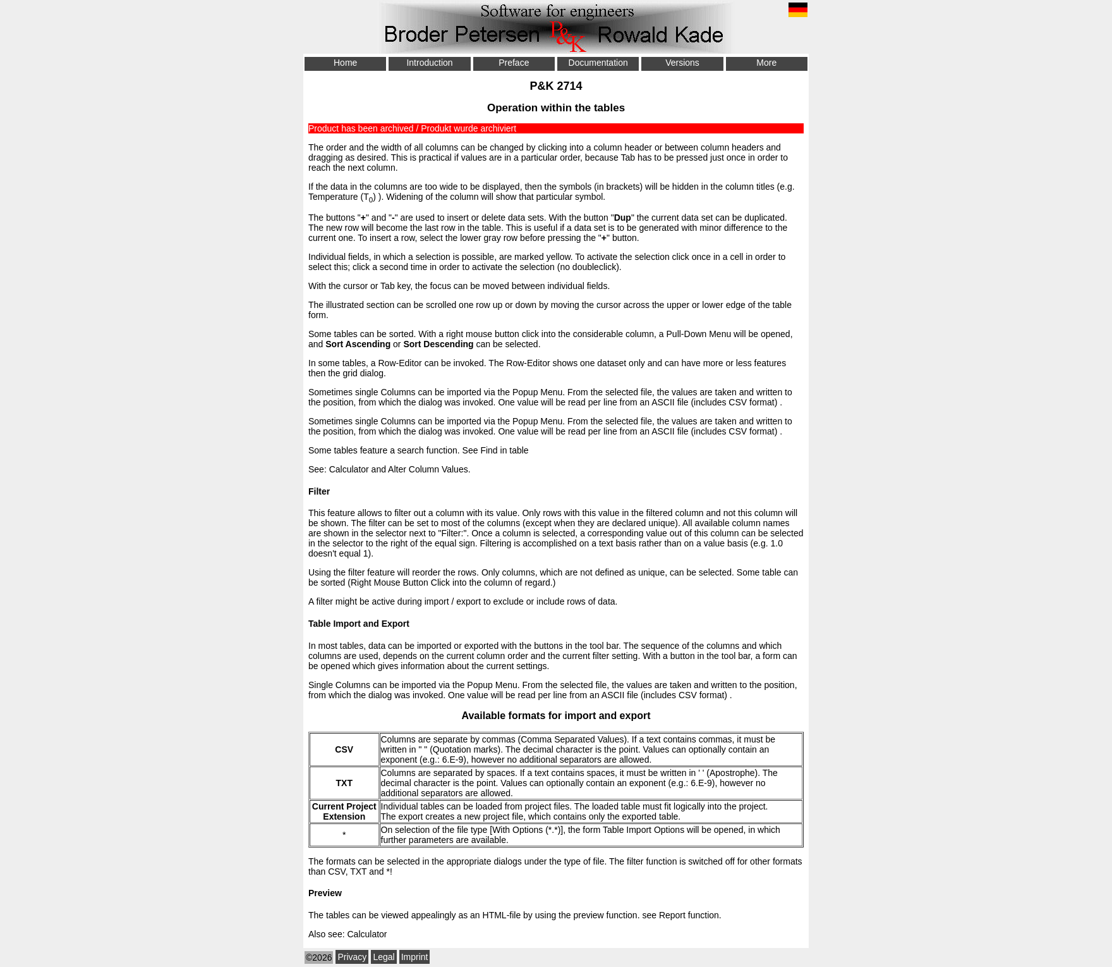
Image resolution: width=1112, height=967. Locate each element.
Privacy (351, 957)
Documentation (598, 63)
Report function (689, 915)
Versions (682, 63)
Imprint (414, 957)
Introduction (429, 63)
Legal (383, 957)
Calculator (349, 469)
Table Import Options (643, 830)
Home (345, 63)
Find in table (504, 450)
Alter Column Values (428, 469)
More (766, 63)
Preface (514, 63)
